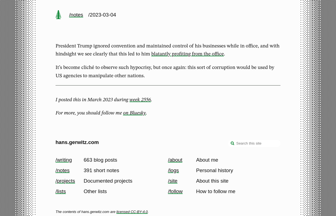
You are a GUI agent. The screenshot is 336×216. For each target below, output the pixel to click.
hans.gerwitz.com (77, 142)
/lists (61, 191)
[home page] (58, 15)
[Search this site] (254, 143)
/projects (65, 181)
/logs (173, 170)
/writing (64, 160)
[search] (232, 144)
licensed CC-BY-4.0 (132, 212)
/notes (76, 15)
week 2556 (140, 99)
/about (175, 160)
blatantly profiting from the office (187, 54)
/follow (175, 191)
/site (172, 181)
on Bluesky (134, 113)
